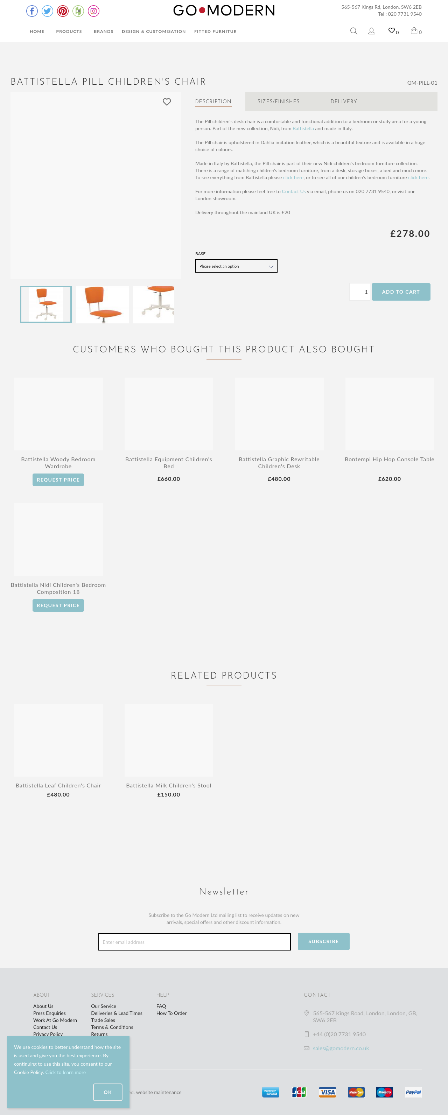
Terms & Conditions (112, 1027)
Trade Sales (103, 1020)
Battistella (303, 128)
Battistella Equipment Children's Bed (168, 462)
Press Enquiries (49, 1013)
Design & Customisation (154, 31)
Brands (103, 31)
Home (37, 31)
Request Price (58, 480)
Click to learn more (65, 1072)
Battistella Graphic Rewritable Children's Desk (279, 462)
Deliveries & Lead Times (116, 1013)
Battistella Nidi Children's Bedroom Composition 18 (58, 588)
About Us (43, 1006)
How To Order (171, 1013)
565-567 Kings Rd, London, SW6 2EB (381, 7)
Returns (99, 1034)
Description (213, 102)
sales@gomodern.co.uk (341, 1048)
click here (293, 177)
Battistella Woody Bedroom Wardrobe (58, 462)
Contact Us (294, 191)
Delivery (344, 102)
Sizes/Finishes (279, 102)
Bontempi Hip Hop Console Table (390, 459)
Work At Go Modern (55, 1020)
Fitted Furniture (217, 31)
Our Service (103, 1006)
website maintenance (159, 1092)
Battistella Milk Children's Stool (168, 785)
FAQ (161, 1006)
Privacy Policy (48, 1034)
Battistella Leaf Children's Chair (58, 785)
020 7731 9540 (405, 14)
